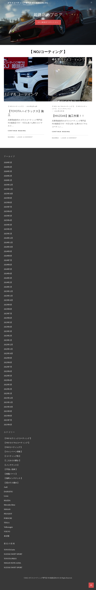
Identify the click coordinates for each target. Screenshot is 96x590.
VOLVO (7, 531)
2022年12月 (8, 345)
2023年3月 (8, 331)
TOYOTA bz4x (9, 550)
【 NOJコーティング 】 (16, 106)
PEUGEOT (8, 514)
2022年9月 (8, 358)
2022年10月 (8, 353)
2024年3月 (8, 278)
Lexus (6, 496)
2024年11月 (8, 242)
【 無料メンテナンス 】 (13, 478)
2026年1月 (8, 180)
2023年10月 (8, 300)
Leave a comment (25, 137)
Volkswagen (8, 527)
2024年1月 (8, 287)
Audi (5, 487)
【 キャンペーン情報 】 (13, 452)
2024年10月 (8, 247)
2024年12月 (8, 238)
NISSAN (7, 509)
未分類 (6, 536)
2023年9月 (8, 305)
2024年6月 (8, 265)
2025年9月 (8, 198)
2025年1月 (8, 234)
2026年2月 (8, 176)
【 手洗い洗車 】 (10, 469)
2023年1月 (8, 340)
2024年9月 (8, 251)
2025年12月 (8, 185)
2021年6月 (8, 425)
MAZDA (7, 500)
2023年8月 (8, 309)
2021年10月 (8, 407)
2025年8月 (8, 202)
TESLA (7, 523)
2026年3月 (8, 171)
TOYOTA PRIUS (10, 559)
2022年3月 (8, 385)
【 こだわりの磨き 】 (12, 460)
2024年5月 (8, 269)
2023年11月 (8, 296)
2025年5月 (8, 216)
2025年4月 (8, 220)
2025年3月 (8, 225)
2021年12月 (8, 398)
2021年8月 (8, 416)
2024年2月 (8, 282)
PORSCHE (8, 518)
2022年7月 (8, 367)
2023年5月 (8, 322)
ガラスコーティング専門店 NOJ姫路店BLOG (27, 3)
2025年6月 (8, 211)
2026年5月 (8, 162)
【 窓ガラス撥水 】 (11, 483)
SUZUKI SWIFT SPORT (13, 554)
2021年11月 (8, 402)
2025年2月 (8, 229)
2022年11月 (8, 349)
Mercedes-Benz (9, 505)
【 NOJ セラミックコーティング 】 (18, 438)
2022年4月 (8, 380)
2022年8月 (8, 362)
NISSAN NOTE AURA (12, 563)
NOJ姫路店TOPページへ (49, 23)
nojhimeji (11, 137)
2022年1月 (8, 393)
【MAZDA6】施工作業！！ (68, 115)
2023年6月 (8, 318)
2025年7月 (8, 207)
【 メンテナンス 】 (64, 108)
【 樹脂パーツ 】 (10, 474)
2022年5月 (8, 376)
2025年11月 (8, 189)
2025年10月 (8, 194)
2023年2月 (8, 336)
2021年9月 (8, 411)
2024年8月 (8, 256)
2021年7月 (8, 420)
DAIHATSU (8, 492)
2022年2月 (8, 389)
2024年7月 (8, 260)
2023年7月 (8, 314)
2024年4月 (8, 273)
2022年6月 (8, 371)
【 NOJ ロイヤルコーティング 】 (63, 106)
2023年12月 (8, 291)
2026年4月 (8, 167)
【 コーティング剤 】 (12, 456)
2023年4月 (8, 327)
